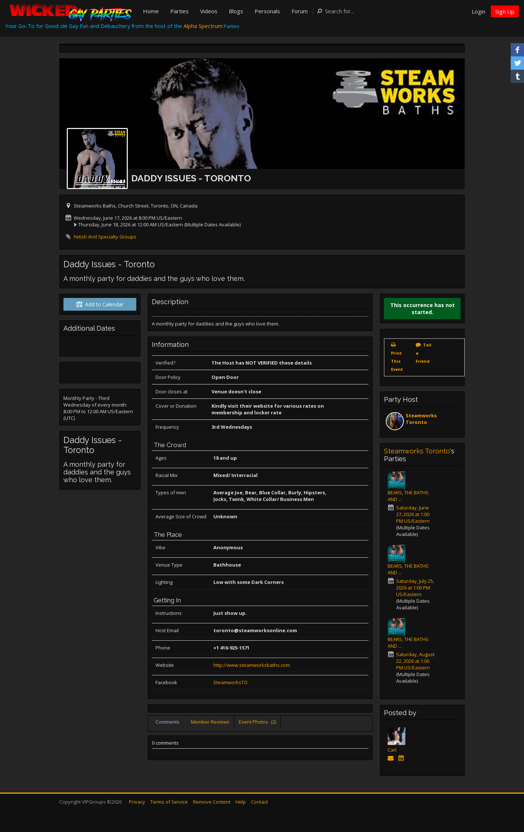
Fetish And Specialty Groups (105, 236)
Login (478, 11)
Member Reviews (210, 721)
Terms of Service (169, 801)
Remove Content (211, 801)
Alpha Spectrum (203, 25)
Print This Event (397, 361)
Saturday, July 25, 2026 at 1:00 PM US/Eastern (415, 588)
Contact (259, 801)
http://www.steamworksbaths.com (251, 665)
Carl (392, 749)
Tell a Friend (424, 353)
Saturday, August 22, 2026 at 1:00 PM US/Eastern (415, 661)
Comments (167, 721)
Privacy (137, 801)
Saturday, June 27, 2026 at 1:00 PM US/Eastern (413, 514)
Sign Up (504, 11)
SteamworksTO (230, 682)
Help (240, 801)
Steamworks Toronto (421, 418)
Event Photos (257, 721)
